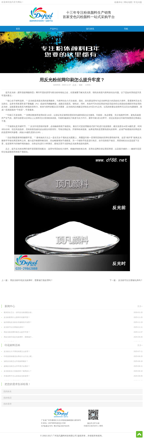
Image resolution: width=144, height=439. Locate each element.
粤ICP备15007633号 (61, 426)
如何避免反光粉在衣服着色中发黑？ (72, 342)
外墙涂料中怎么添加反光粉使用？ (72, 396)
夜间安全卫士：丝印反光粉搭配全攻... (72, 332)
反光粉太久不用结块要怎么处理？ (72, 371)
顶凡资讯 (90, 29)
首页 (18, 29)
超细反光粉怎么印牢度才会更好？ (72, 386)
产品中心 (54, 29)
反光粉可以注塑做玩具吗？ (130, 280)
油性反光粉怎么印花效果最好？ (72, 381)
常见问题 (138, 2)
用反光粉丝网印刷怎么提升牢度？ (72, 352)
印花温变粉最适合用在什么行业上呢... (72, 376)
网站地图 (128, 2)
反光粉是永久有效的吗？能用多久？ (72, 391)
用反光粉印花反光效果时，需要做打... (72, 357)
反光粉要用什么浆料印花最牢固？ (72, 337)
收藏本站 (118, 2)
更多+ (140, 326)
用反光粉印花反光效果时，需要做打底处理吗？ (31, 280)
